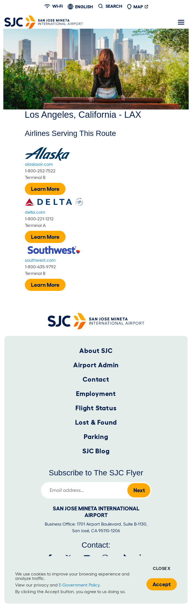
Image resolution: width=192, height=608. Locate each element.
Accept (161, 584)
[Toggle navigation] (181, 22)
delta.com (35, 212)
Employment (96, 393)
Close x (161, 568)
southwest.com (40, 260)
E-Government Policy (79, 584)
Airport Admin (96, 365)
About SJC (95, 350)
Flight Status (95, 408)
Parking (96, 436)
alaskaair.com (39, 164)
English (84, 6)
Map (135, 6)
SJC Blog (95, 451)
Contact (96, 379)
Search (114, 6)
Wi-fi (53, 6)
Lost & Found (96, 422)
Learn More (45, 189)
